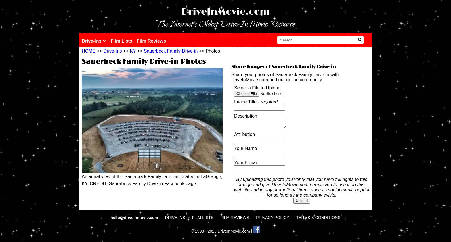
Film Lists (121, 41)
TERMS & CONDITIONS (318, 219)
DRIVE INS (175, 219)
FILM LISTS (203, 219)
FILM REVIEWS (234, 219)
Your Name (245, 150)
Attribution (244, 136)
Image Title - (256, 101)
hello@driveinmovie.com (134, 219)
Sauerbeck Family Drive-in (171, 51)
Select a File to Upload (257, 87)
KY (133, 51)
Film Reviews (151, 41)
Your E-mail (246, 164)
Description (245, 116)
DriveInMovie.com (225, 12)
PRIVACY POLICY (272, 219)
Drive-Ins (94, 41)
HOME (88, 51)
